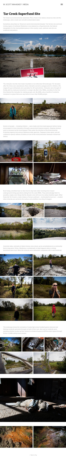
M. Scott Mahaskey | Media (16, 4)
